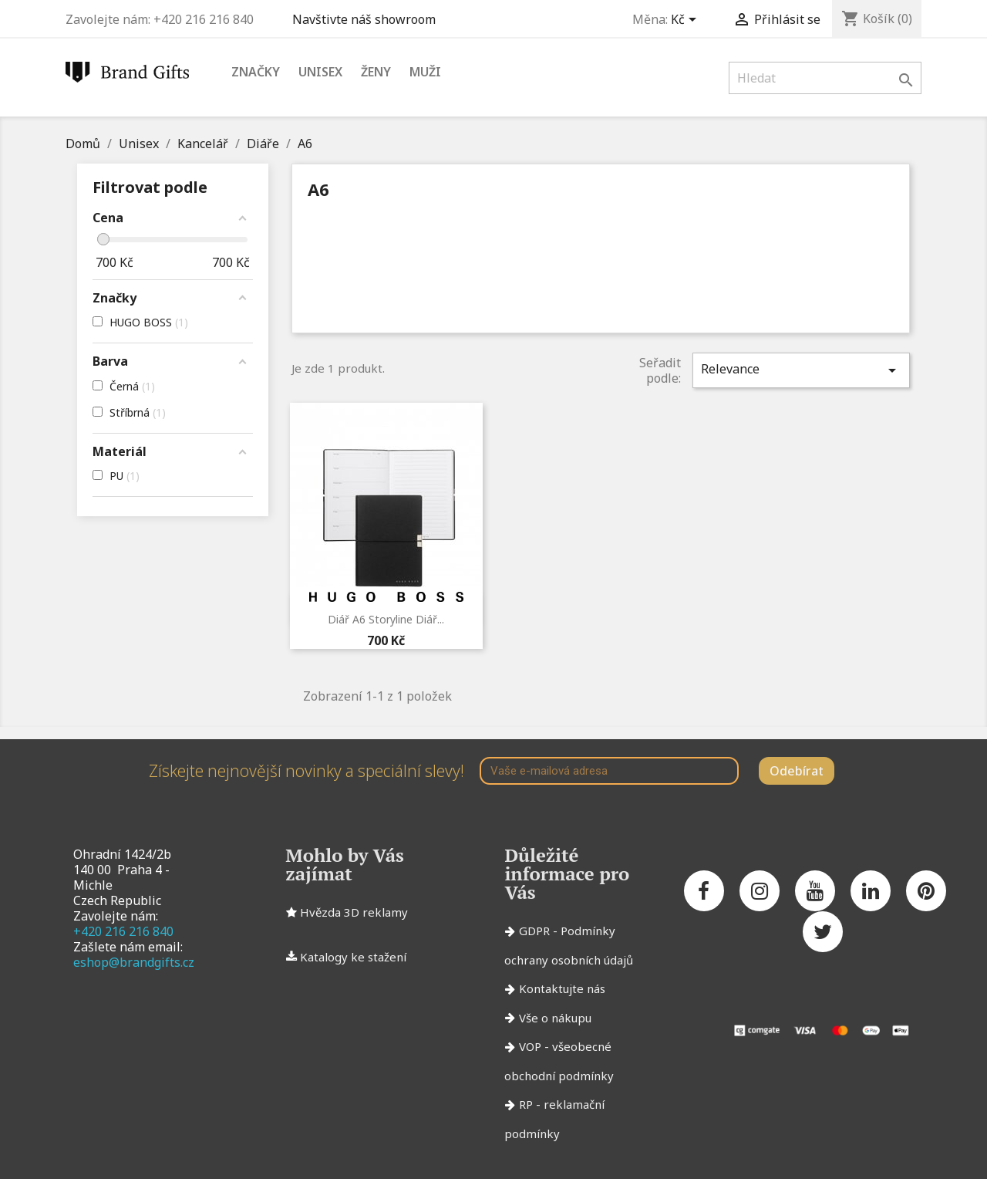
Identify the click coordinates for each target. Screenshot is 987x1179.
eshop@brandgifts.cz (133, 962)
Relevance (801, 370)
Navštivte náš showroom (367, 19)
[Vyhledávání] (825, 78)
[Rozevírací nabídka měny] (686, 21)
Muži (425, 71)
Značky (255, 71)
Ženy (376, 71)
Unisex (320, 71)
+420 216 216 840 (123, 931)
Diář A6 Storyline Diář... (386, 619)
